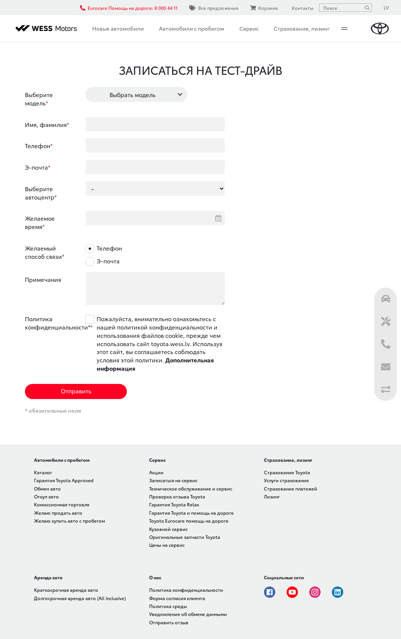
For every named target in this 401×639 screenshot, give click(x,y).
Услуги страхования (286, 480)
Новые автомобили (118, 28)
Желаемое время (40, 222)
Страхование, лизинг (302, 28)
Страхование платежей (290, 488)
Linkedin (337, 592)
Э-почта (36, 167)
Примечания (43, 279)
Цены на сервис (167, 545)
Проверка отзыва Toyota (177, 496)
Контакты (301, 7)
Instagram (315, 592)
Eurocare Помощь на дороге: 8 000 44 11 (128, 8)
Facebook (269, 592)
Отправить (76, 391)
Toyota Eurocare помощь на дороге (188, 520)
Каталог (43, 472)
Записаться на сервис (173, 480)
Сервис (249, 28)
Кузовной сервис (168, 529)
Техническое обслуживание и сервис (190, 488)
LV (386, 7)
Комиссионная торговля (61, 504)
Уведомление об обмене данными (188, 614)
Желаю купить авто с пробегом (69, 520)
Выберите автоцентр (39, 192)
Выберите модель (39, 98)
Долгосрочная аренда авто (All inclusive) (80, 598)
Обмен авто (47, 488)
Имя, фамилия (46, 124)
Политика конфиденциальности (186, 589)
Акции (156, 472)
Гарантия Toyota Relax (174, 504)
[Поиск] (367, 7)
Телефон (37, 145)
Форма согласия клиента (177, 598)
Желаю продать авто (58, 512)
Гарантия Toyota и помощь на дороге (191, 512)
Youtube (292, 592)
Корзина (264, 8)
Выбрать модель (133, 94)
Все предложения (213, 8)
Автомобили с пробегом (191, 28)
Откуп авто (46, 496)
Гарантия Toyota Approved (64, 480)
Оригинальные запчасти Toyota (184, 537)
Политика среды (168, 606)
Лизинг (272, 496)
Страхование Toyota (287, 472)
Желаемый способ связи (43, 252)
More (344, 28)
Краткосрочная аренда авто (66, 589)
